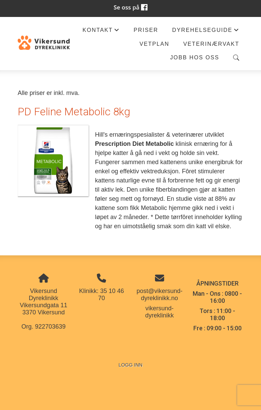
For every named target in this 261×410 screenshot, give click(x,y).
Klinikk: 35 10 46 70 (101, 294)
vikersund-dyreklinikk (159, 312)
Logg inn (130, 365)
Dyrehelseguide (205, 32)
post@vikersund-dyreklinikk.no (159, 294)
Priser (146, 30)
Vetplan (154, 44)
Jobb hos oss (195, 57)
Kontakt (101, 32)
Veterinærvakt (211, 44)
